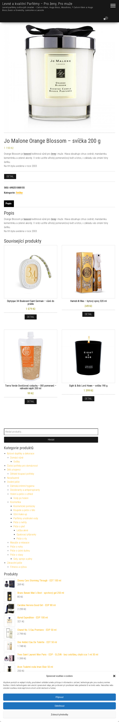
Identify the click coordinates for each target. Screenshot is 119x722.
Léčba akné (22, 530)
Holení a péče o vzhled (21, 494)
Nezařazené (13, 477)
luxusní (27, 153)
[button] (114, 676)
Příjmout (60, 697)
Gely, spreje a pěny (22, 558)
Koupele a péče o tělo (24, 510)
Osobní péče (13, 481)
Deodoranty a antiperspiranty (25, 489)
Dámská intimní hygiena (22, 485)
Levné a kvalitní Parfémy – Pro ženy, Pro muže (37, 4)
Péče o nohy (16, 546)
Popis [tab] (9, 203)
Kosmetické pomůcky (24, 506)
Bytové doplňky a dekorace (20, 453)
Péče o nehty (20, 522)
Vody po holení (20, 498)
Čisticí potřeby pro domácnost (22, 465)
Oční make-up (20, 514)
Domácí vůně (16, 457)
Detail (10, 176)
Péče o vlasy (16, 554)
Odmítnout (59, 705)
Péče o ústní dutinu (20, 550)
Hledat (51, 439)
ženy (53, 153)
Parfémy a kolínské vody (25, 518)
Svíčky (19, 192)
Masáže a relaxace (19, 542)
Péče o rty (22, 538)
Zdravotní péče (14, 562)
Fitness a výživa (18, 566)
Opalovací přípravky (26, 534)
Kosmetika (15, 502)
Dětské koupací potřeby (22, 473)
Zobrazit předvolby (59, 714)
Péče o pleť (19, 526)
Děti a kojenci (14, 469)
